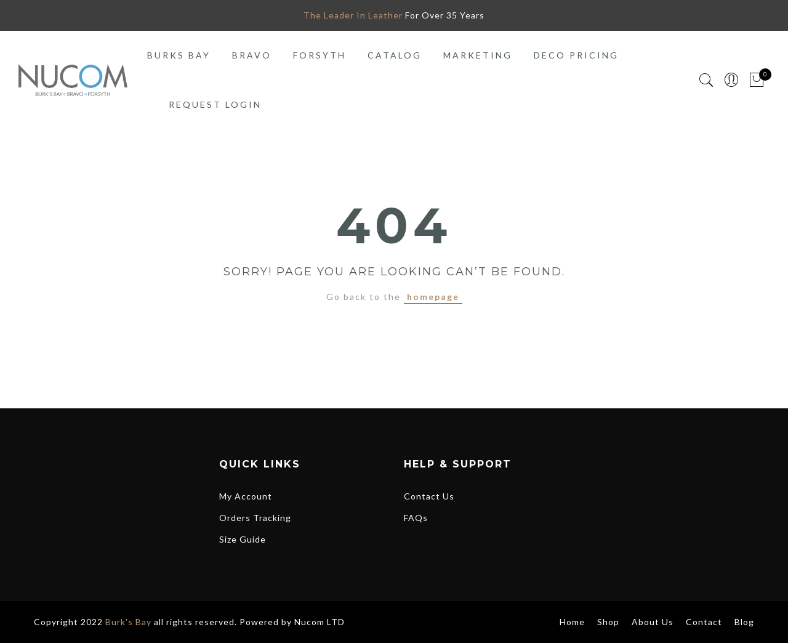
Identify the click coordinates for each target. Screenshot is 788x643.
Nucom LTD (319, 622)
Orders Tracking (255, 517)
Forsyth (319, 55)
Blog (744, 622)
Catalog (395, 55)
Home (572, 622)
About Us (652, 622)
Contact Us (429, 496)
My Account (245, 496)
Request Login (215, 104)
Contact (704, 622)
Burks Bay (179, 55)
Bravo (251, 55)
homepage (433, 296)
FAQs (416, 517)
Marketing (477, 55)
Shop (608, 622)
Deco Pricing (576, 55)
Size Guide (242, 539)
